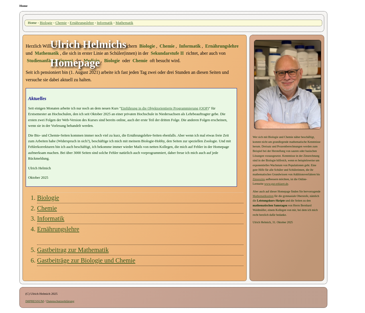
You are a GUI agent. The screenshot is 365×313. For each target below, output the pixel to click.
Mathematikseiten (263, 196)
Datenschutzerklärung (60, 301)
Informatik (105, 23)
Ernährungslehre (82, 23)
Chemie (61, 23)
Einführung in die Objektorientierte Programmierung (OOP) (165, 108)
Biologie (46, 23)
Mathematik (124, 23)
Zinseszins (259, 179)
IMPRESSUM (34, 301)
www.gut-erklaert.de (276, 183)
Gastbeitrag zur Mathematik (73, 249)
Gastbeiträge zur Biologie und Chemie (86, 260)
